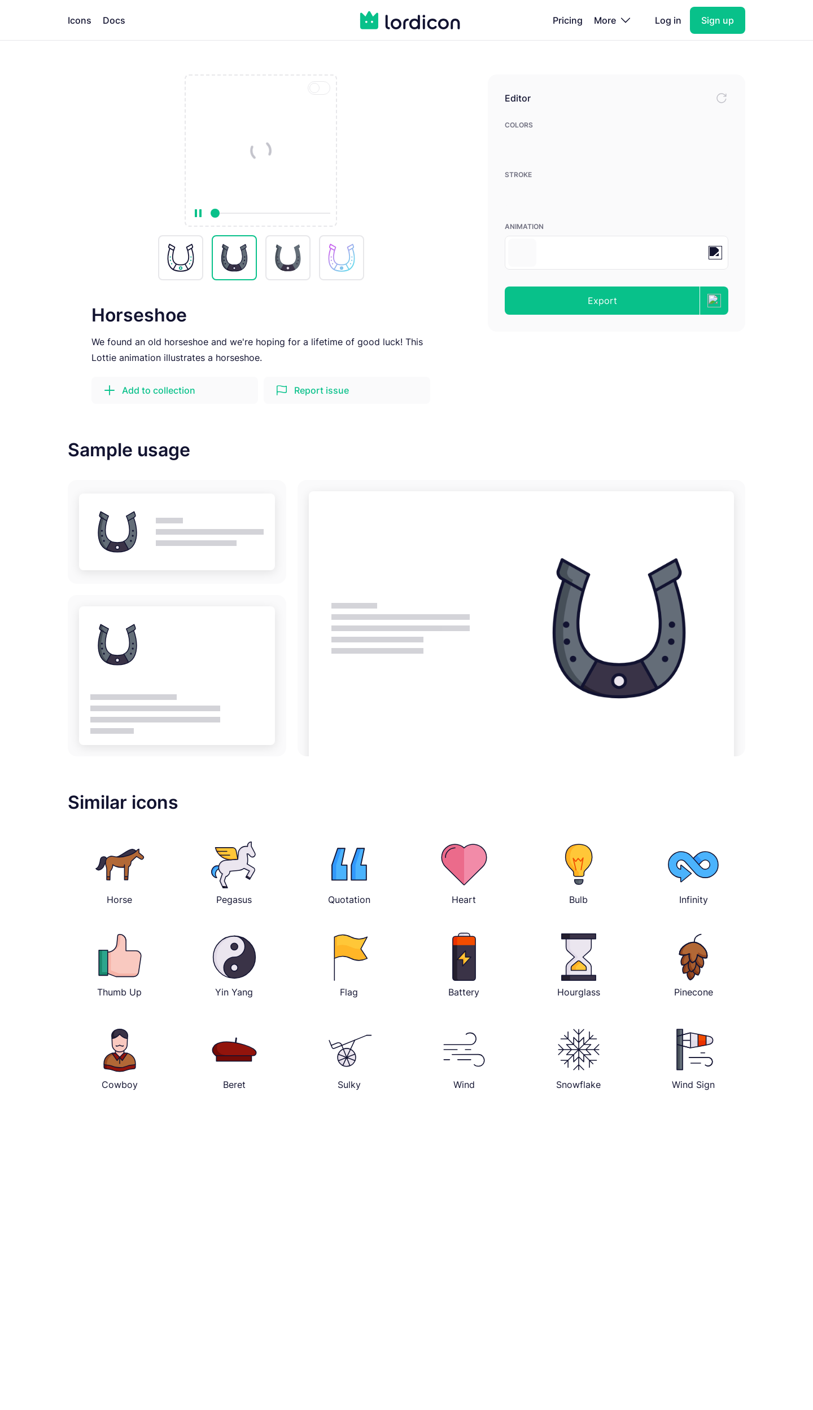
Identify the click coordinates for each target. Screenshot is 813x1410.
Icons (79, 20)
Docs (114, 20)
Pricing (568, 20)
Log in (668, 20)
